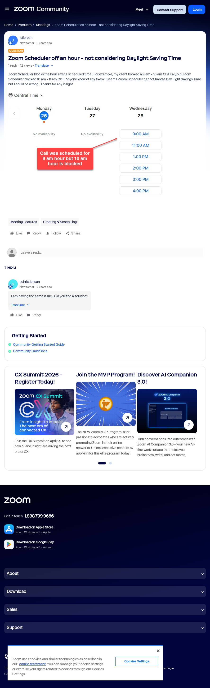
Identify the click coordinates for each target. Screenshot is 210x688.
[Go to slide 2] (110, 463)
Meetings (43, 25)
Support (14, 627)
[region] (85, 662)
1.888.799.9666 (39, 516)
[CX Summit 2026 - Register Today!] (44, 416)
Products (24, 25)
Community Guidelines (30, 351)
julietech (26, 38)
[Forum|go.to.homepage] (41, 9)
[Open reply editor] (105, 252)
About (12, 573)
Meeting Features (23, 222)
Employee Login (163, 668)
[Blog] (7, 656)
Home (8, 25)
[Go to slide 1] (102, 463)
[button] (7, 9)
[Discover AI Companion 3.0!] (167, 416)
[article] (105, 299)
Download (16, 591)
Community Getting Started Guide (39, 344)
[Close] (158, 650)
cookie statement (32, 664)
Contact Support (170, 10)
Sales (12, 609)
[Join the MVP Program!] (106, 416)
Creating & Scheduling (60, 222)
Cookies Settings (136, 661)
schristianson (30, 282)
